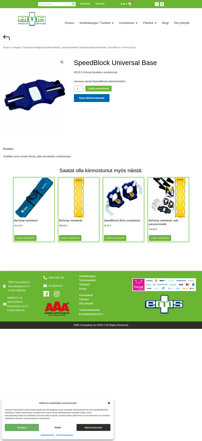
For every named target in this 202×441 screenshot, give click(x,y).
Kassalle (85, 3)
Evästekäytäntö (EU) (91, 314)
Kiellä (58, 427)
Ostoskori (84, 284)
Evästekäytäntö (47, 435)
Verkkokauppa (87, 276)
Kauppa (17, 47)
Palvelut (84, 299)
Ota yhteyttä (86, 303)
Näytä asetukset (93, 427)
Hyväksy (22, 427)
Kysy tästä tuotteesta (91, 98)
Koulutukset (86, 295)
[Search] (73, 4)
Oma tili (99, 3)
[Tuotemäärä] (78, 88)
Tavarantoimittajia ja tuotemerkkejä (41, 47)
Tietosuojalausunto (64, 435)
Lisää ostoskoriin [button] (25, 238)
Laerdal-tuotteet (69, 47)
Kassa (82, 288)
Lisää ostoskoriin (98, 88)
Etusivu (7, 47)
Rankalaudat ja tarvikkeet (92, 47)
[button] (109, 403)
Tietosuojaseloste (89, 310)
